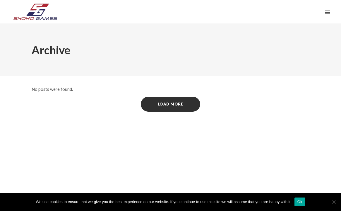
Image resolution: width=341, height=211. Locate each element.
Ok (299, 202)
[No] (334, 202)
